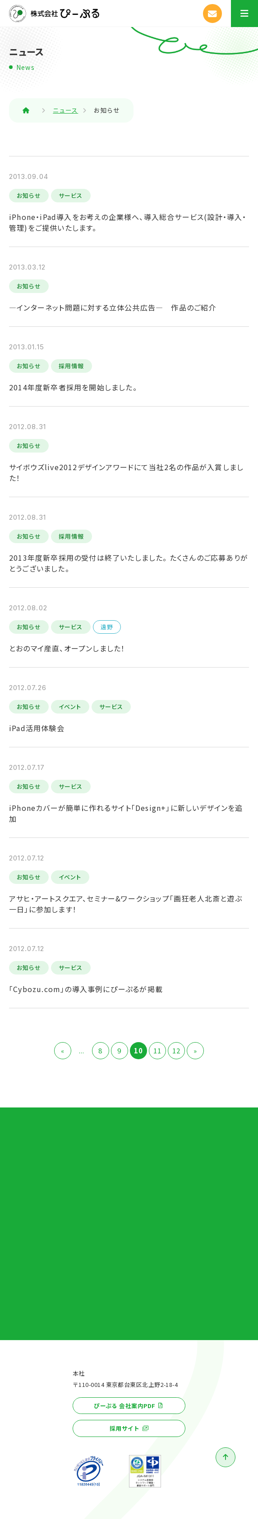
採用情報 (71, 365)
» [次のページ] (195, 1050)
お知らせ (29, 195)
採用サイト (125, 1428)
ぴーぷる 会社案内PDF (124, 1405)
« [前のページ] (62, 1050)
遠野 (107, 626)
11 (157, 1050)
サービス (71, 195)
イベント (70, 706)
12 (176, 1050)
